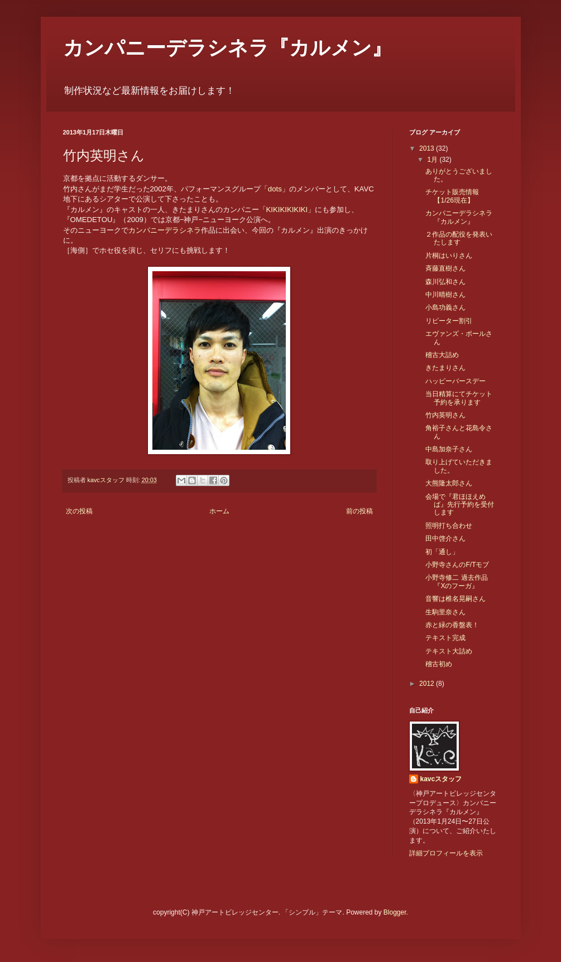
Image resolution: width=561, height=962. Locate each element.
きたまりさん (445, 368)
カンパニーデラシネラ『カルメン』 (227, 48)
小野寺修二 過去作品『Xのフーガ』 (456, 581)
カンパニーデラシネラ (164, 230)
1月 (433, 159)
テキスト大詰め (448, 651)
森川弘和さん (445, 282)
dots (275, 189)
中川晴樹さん (445, 295)
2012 (427, 683)
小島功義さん (445, 307)
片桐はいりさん (448, 255)
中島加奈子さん (448, 449)
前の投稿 (359, 511)
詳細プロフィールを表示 (446, 853)
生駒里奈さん (445, 612)
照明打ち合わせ (448, 526)
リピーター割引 (448, 321)
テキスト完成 (445, 638)
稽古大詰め (442, 355)
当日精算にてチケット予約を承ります (458, 398)
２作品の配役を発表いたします (458, 238)
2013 (427, 148)
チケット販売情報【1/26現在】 (452, 196)
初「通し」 (442, 552)
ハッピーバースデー (455, 381)
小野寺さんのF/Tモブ (457, 565)
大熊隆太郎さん (448, 483)
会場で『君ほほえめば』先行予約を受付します (459, 505)
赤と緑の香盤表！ (452, 625)
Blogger (394, 912)
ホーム (219, 511)
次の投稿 (79, 511)
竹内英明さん (445, 415)
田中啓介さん (445, 538)
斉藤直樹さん (445, 268)
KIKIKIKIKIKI (287, 209)
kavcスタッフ (441, 779)
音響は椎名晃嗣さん (455, 599)
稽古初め (438, 664)
